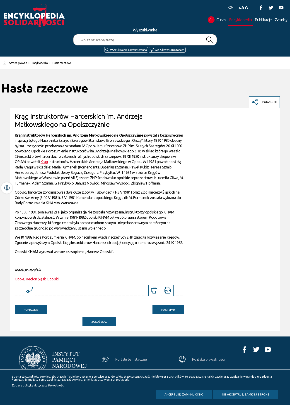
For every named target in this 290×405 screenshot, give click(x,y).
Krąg (44, 161)
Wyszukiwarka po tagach (169, 49)
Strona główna (18, 62)
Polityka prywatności (208, 359)
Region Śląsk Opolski (42, 279)
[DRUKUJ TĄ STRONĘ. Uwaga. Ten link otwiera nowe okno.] (154, 290)
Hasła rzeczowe (62, 62)
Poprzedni (27, 308)
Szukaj (209, 40)
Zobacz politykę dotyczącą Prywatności (38, 385)
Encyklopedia (40, 62)
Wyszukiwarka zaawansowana (128, 49)
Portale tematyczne (131, 359)
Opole (19, 279)
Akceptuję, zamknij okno (183, 394)
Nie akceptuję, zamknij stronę (245, 394)
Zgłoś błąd (99, 321)
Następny (163, 308)
